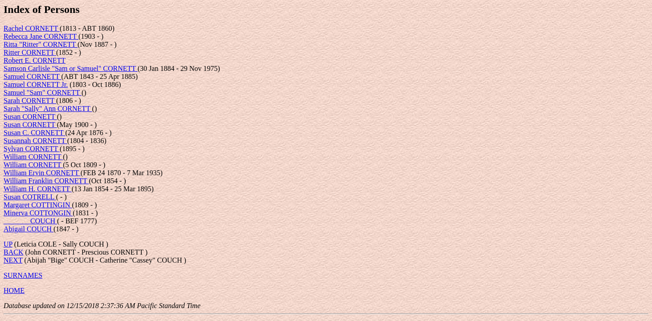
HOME (14, 290)
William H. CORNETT (38, 189)
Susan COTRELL (30, 197)
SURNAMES (23, 275)
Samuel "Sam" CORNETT (43, 92)
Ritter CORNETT (30, 52)
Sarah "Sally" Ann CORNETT (48, 108)
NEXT (13, 260)
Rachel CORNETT (32, 28)
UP (8, 244)
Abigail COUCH (28, 229)
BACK (13, 252)
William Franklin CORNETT (46, 181)
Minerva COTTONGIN (38, 213)
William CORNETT (33, 156)
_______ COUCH (30, 221)
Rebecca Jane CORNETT (41, 36)
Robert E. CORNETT (35, 60)
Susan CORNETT (30, 116)
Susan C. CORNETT (34, 132)
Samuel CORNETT (32, 76)
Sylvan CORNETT (32, 148)
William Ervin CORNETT (42, 173)
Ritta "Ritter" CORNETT (41, 44)
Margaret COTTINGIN (38, 205)
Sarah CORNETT (30, 100)
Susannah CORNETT (35, 140)
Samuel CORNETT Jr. (36, 84)
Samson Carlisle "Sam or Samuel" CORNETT (71, 68)
